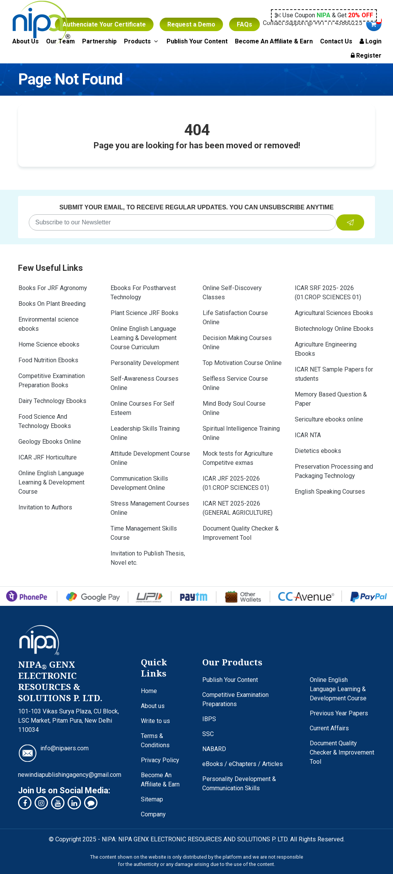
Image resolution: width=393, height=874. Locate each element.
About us (153, 706)
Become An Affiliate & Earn (274, 41)
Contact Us (336, 41)
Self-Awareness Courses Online (144, 383)
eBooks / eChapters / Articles (242, 764)
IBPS (209, 719)
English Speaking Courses (330, 491)
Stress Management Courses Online (150, 508)
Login (370, 41)
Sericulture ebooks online (329, 419)
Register (366, 55)
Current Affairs (329, 728)
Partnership (99, 41)
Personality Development (145, 363)
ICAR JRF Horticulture (47, 457)
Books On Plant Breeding (52, 303)
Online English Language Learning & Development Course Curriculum (144, 338)
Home (149, 691)
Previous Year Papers (339, 713)
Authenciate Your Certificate (104, 24)
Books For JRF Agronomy (52, 288)
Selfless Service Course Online (235, 383)
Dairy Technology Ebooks (52, 401)
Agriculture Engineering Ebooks (326, 349)
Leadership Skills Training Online (145, 433)
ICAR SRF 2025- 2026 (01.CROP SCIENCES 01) (328, 292)
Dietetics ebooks (318, 450)
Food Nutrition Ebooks (48, 360)
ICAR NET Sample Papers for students (334, 374)
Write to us (155, 721)
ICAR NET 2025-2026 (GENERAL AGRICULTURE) (237, 508)
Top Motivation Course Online (242, 363)
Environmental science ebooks (48, 324)
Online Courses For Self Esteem (143, 408)
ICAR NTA (308, 435)
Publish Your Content (197, 41)
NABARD (214, 749)
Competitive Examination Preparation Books (51, 380)
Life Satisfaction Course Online (235, 317)
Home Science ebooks (48, 344)
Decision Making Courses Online (237, 342)
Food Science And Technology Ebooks (44, 421)
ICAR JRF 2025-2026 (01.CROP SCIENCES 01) (236, 483)
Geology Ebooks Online (49, 441)
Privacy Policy (160, 760)
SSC (208, 734)
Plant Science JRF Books (144, 313)
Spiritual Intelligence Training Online (241, 433)
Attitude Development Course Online (150, 458)
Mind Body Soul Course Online (234, 408)
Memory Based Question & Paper (331, 399)
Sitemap (152, 799)
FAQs (244, 24)
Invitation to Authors (45, 507)
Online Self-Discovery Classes (232, 292)
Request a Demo (191, 24)
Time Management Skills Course (144, 533)
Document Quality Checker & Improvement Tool (241, 533)
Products (141, 41)
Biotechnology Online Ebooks (334, 328)
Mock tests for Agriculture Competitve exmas (238, 458)
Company (153, 814)
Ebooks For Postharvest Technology (143, 292)
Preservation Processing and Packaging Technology (334, 471)
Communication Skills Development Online (139, 483)
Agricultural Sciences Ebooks (334, 313)
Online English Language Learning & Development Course (51, 482)
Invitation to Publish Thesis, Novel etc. (148, 558)
